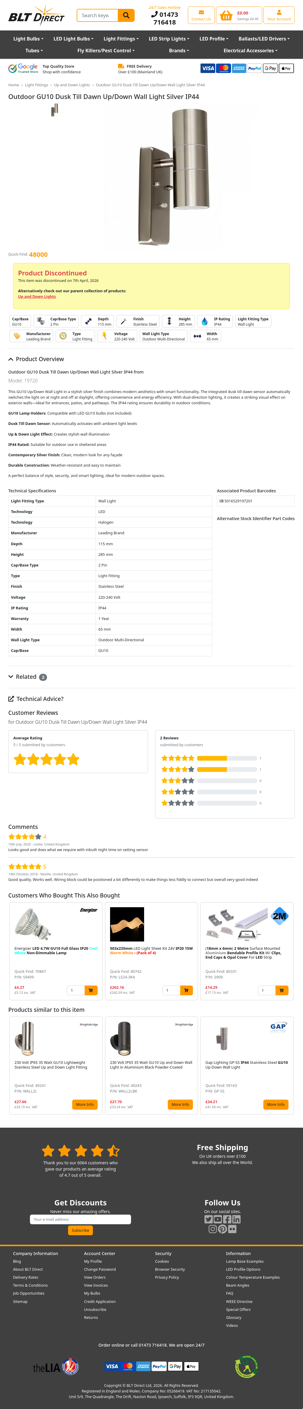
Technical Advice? (36, 699)
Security (163, 1253)
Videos (232, 1325)
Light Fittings (119, 38)
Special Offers (238, 1309)
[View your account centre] (279, 15)
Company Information (35, 1253)
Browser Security (170, 1269)
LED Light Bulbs (72, 38)
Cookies (162, 1261)
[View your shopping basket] (239, 15)
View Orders (95, 1277)
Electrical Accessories (249, 50)
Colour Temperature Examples (253, 1277)
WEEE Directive (239, 1301)
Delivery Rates (25, 1277)
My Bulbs (92, 1293)
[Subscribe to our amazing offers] (80, 1219)
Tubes (32, 50)
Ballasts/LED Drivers (262, 38)
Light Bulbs (26, 38)
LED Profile (212, 38)
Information (238, 1253)
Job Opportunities (28, 1293)
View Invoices (96, 1285)
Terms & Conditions (30, 1285)
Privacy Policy (167, 1277)
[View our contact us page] (201, 15)
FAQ (229, 1293)
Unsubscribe (95, 1309)
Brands (177, 50)
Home (13, 84)
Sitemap (20, 1301)
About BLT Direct (28, 1269)
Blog (17, 1261)
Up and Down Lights (72, 84)
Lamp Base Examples (245, 1261)
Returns (91, 1317)
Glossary (233, 1317)
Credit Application (100, 1301)
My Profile (93, 1261)
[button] (290, 951)
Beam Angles (237, 1285)
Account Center (99, 1253)
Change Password (100, 1269)
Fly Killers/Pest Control (104, 50)
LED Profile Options (243, 1269)
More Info (85, 1104)
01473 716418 (164, 18)
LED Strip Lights (167, 38)
